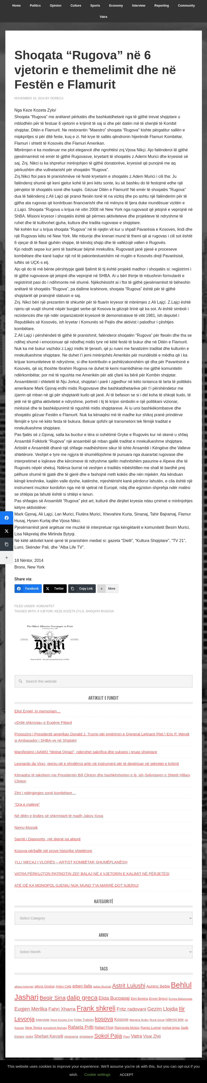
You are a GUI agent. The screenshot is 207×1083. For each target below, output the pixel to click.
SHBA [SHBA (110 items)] (29, 1036)
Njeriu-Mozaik (26, 827)
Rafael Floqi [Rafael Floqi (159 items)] (104, 1028)
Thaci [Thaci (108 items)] (126, 1036)
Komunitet (45, 606)
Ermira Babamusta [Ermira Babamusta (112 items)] (180, 998)
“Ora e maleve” (27, 804)
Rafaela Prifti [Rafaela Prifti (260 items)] (81, 1027)
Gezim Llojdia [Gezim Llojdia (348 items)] (162, 1009)
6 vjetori (45, 611)
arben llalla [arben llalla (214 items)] (82, 986)
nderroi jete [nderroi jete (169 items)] (174, 1020)
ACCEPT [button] (126, 1075)
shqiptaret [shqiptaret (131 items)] (86, 1036)
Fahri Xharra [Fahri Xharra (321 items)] (62, 1009)
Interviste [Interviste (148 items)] (42, 1020)
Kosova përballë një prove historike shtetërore (53, 850)
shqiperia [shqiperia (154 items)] (71, 1036)
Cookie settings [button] (97, 1074)
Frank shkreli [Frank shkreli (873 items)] (96, 1008)
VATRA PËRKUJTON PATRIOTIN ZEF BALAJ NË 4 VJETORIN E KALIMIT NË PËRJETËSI (92, 873)
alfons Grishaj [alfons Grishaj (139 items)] (44, 986)
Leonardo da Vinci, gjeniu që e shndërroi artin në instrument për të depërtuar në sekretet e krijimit (97, 763)
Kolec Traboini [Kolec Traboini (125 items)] (83, 1020)
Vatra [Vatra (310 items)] (136, 1036)
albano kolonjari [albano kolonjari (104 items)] (24, 986)
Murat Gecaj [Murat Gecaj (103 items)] (157, 1019)
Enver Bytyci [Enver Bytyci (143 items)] (158, 998)
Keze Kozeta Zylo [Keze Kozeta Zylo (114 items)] (61, 1019)
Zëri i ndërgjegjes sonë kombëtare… (45, 793)
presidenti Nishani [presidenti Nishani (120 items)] (55, 1027)
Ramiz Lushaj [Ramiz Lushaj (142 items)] (151, 1028)
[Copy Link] (82, 588)
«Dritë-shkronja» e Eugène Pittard (43, 722)
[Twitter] (55, 588)
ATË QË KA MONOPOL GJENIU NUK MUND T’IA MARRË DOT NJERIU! (77, 885)
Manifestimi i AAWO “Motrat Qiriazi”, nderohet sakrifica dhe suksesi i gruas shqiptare (86, 752)
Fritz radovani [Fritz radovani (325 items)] (131, 1009)
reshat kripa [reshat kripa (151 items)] (171, 1028)
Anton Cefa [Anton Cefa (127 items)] (63, 986)
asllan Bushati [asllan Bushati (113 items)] (102, 986)
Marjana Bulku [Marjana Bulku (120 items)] (139, 1019)
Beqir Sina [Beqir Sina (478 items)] (52, 998)
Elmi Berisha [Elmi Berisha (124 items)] (139, 998)
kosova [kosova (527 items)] (104, 1019)
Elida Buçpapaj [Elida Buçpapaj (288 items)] (114, 998)
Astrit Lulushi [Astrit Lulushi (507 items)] (128, 985)
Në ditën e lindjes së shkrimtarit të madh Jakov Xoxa (59, 816)
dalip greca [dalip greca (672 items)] (82, 997)
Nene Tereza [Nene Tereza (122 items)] (33, 1028)
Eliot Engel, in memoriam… (38, 711)
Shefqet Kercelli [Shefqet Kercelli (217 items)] (48, 1036)
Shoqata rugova (100, 611)
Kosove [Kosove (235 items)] (121, 1019)
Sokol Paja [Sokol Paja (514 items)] (108, 1035)
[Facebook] (28, 588)
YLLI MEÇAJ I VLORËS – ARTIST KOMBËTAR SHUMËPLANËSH (71, 862)
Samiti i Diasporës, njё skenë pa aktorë (48, 839)
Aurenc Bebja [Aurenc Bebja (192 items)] (158, 986)
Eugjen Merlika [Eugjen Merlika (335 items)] (31, 1009)
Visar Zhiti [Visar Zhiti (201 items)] (152, 1036)
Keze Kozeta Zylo (69, 611)
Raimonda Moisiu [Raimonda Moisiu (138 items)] (127, 1028)
